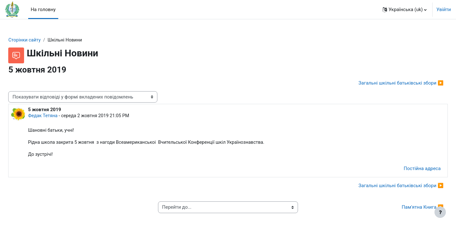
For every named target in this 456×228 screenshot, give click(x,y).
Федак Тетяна (57, 116)
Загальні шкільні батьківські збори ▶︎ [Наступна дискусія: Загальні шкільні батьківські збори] (386, 83)
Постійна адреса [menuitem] (408, 170)
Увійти (443, 9)
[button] (404, 9)
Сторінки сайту (39, 40)
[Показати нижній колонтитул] (440, 212)
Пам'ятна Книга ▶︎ (408, 209)
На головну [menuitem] (43, 9)
